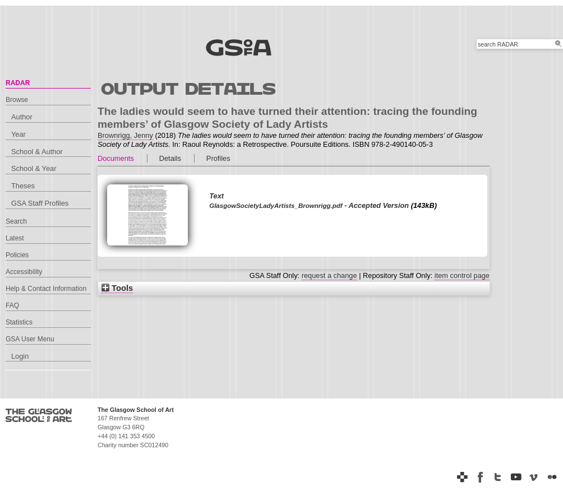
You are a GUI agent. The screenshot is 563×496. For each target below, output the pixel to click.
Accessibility (24, 272)
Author (22, 117)
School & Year (33, 168)
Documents (116, 158)
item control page (462, 275)
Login (20, 356)
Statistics (19, 322)
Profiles (218, 158)
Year (18, 134)
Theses (23, 186)
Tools (117, 288)
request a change (329, 275)
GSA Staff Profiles (39, 203)
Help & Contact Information (46, 289)
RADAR (18, 83)
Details (170, 158)
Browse (17, 100)
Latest (15, 238)
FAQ (12, 305)
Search (16, 221)
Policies (17, 255)
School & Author (37, 151)
